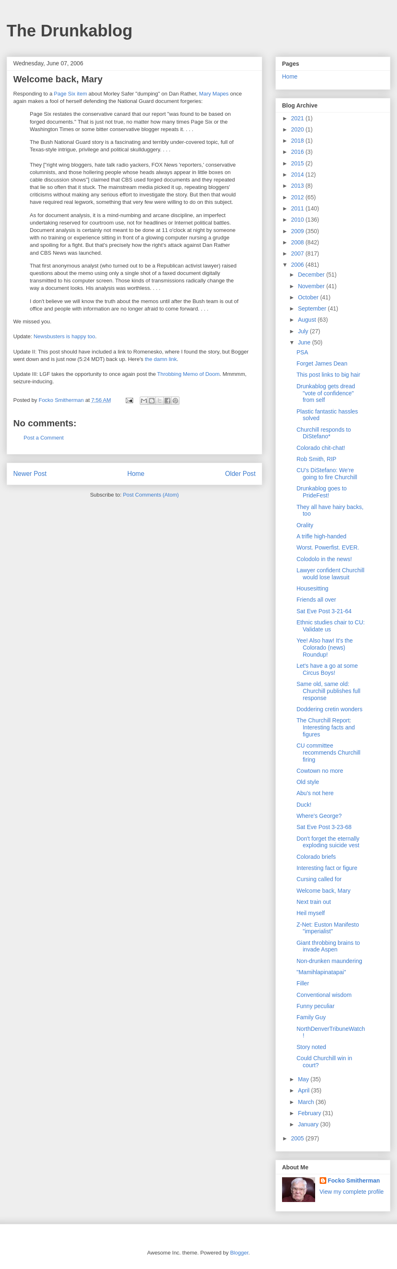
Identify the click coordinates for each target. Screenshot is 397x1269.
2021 (298, 118)
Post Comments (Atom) (151, 495)
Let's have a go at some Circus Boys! (327, 669)
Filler (303, 983)
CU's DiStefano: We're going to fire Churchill (327, 473)
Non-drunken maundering (329, 961)
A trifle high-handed (322, 536)
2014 (298, 174)
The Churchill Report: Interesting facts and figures (326, 727)
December (312, 274)
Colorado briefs (316, 856)
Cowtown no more (320, 770)
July (304, 331)
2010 (298, 219)
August (307, 319)
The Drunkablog (69, 31)
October (309, 297)
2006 (298, 264)
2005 (298, 1138)
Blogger (239, 1253)
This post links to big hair (328, 374)
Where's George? (319, 816)
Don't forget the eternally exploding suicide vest (328, 842)
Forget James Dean (322, 363)
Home (136, 473)
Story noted (311, 1047)
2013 (298, 185)
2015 (298, 163)
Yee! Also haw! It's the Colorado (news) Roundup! (325, 647)
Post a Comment (44, 438)
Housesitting (312, 588)
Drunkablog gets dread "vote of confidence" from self (326, 393)
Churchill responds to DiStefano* (324, 433)
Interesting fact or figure (327, 868)
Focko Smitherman (354, 1180)
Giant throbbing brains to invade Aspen (328, 946)
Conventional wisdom (324, 995)
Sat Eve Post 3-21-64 (324, 611)
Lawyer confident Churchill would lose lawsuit (330, 574)
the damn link (161, 359)
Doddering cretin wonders (330, 709)
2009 (298, 231)
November (312, 286)
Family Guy (311, 1017)
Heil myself (311, 913)
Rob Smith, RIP (316, 459)
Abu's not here (315, 793)
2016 (298, 151)
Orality (305, 525)
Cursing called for (319, 879)
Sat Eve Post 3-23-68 (324, 827)
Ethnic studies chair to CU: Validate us (331, 626)
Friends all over (316, 599)
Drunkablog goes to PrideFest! (322, 492)
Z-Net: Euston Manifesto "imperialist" (328, 928)
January (309, 1124)
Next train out (314, 902)
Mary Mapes (214, 94)
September (313, 308)
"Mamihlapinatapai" (321, 972)
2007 (298, 253)
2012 (298, 197)
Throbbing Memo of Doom (188, 374)
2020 (298, 129)
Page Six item (70, 94)
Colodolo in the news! (324, 559)
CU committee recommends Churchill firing (328, 752)
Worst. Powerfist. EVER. (328, 547)
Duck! (304, 804)
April (304, 1090)
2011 (298, 208)
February (310, 1113)
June (305, 342)
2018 (298, 140)
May (304, 1079)
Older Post (240, 473)
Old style (308, 782)
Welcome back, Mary (323, 890)
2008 (298, 242)
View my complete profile (352, 1191)
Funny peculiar (316, 1006)
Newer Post (30, 473)
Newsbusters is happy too (64, 336)
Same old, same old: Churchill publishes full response (328, 691)
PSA (302, 352)
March (307, 1102)
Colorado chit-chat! (321, 448)
